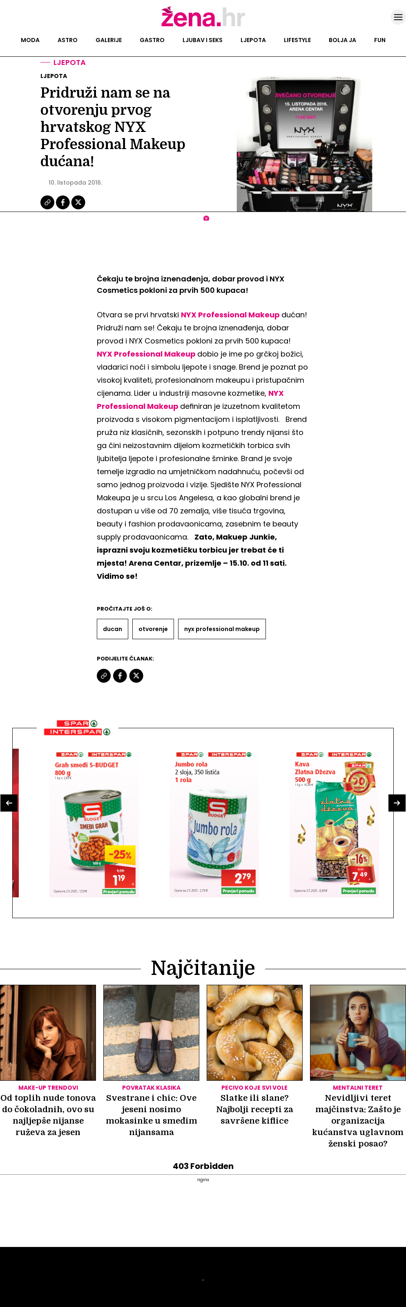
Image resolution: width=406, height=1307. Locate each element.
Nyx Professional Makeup (222, 629)
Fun (380, 40)
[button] (9, 803)
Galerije (109, 40)
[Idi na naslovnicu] (203, 26)
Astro (68, 40)
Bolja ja (342, 40)
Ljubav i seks (203, 40)
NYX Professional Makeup (230, 315)
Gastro (152, 40)
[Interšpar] (77, 738)
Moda (30, 40)
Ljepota (253, 40)
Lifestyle (297, 40)
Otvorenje (153, 629)
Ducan (112, 629)
